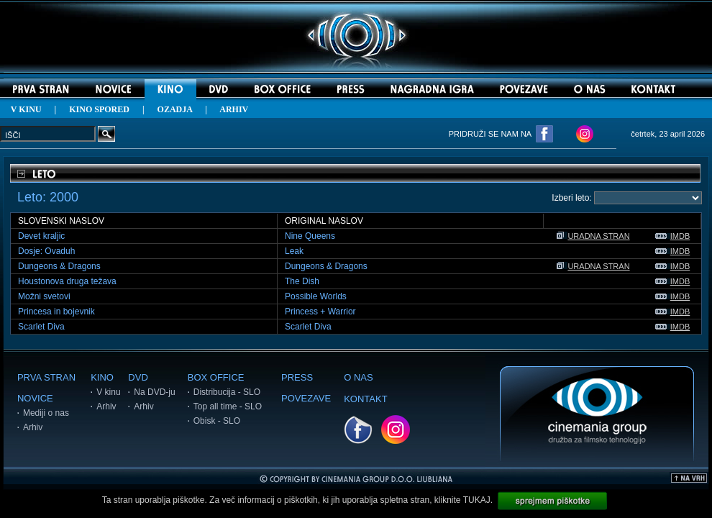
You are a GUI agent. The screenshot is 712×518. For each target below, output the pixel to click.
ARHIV (233, 109)
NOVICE (35, 398)
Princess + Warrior (320, 311)
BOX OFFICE (216, 377)
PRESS (297, 377)
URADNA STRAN (593, 236)
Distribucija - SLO (226, 392)
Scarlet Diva (41, 327)
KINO (102, 377)
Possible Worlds (316, 296)
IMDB (672, 236)
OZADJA (175, 109)
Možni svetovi (44, 296)
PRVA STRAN (46, 377)
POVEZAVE (306, 398)
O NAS (358, 377)
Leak (294, 251)
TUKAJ (476, 500)
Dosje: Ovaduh (46, 251)
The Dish (302, 281)
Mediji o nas (46, 413)
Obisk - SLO (216, 421)
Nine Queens (310, 236)
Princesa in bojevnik (56, 311)
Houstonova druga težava (67, 281)
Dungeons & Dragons (59, 266)
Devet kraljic (41, 236)
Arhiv (32, 427)
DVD (137, 377)
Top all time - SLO (227, 406)
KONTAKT (365, 399)
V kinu (108, 392)
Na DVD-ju (154, 392)
